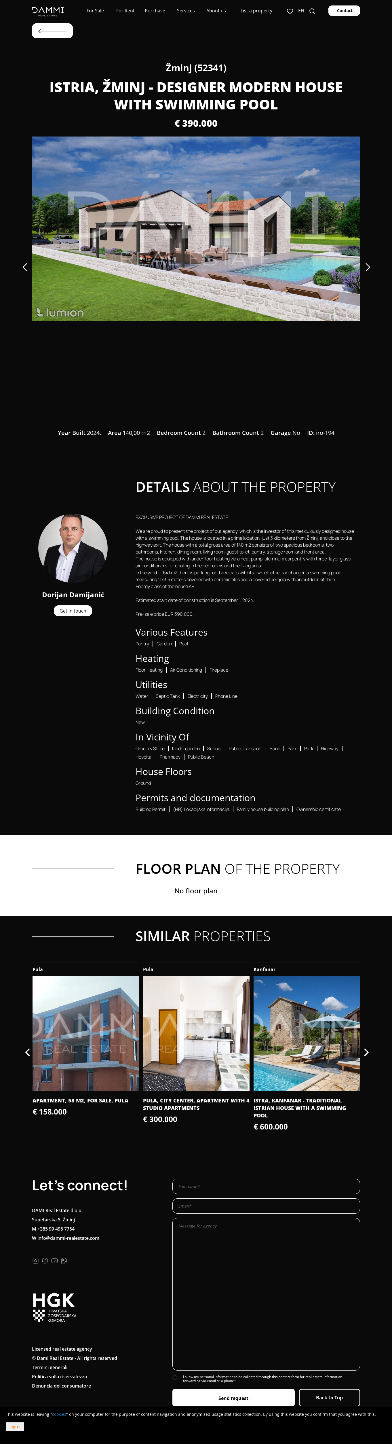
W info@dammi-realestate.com (65, 1238)
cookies (59, 1414)
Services (185, 10)
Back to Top (329, 1397)
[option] (196, 229)
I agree (15, 1426)
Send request (233, 1398)
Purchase (155, 10)
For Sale (94, 10)
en (301, 10)
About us (215, 10)
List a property (256, 10)
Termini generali (49, 1367)
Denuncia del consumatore (61, 1386)
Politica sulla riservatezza (59, 1376)
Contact (344, 10)
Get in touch (73, 611)
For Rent (125, 10)
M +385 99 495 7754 (53, 1229)
